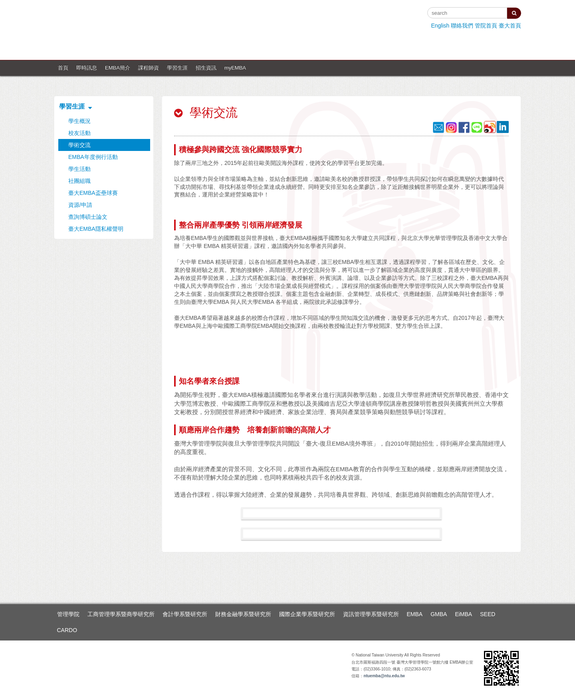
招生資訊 (206, 68)
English (440, 25)
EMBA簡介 (117, 68)
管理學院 (68, 614)
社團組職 (79, 181)
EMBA (415, 614)
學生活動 (79, 169)
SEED (487, 614)
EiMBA (463, 614)
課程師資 (148, 68)
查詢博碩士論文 (87, 217)
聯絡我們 (462, 25)
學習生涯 (177, 68)
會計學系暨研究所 (185, 614)
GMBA (438, 614)
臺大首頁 (510, 25)
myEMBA (235, 68)
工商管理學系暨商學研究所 (121, 614)
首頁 (63, 68)
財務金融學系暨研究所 (243, 614)
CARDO (67, 630)
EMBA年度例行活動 (93, 157)
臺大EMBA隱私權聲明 (95, 229)
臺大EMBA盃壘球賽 (93, 193)
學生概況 (79, 121)
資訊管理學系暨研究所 (371, 614)
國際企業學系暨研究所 (307, 614)
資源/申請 (80, 205)
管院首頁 (486, 25)
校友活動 (79, 133)
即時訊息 (86, 68)
